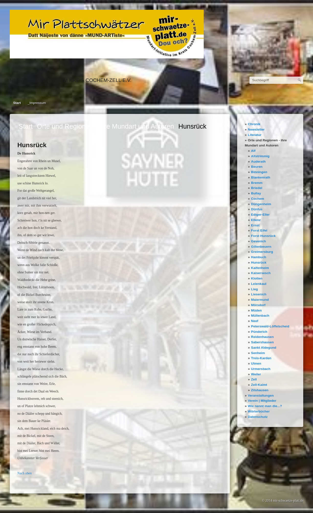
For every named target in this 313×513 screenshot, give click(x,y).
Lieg (254, 289)
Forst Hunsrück (263, 236)
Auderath (258, 161)
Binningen (259, 172)
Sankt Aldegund (263, 347)
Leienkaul (259, 284)
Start (17, 103)
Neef (254, 321)
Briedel (256, 188)
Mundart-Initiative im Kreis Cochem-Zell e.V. (70, 80)
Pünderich (259, 332)
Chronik (254, 124)
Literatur (254, 135)
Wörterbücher (259, 411)
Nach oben (24, 473)
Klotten (257, 278)
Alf (253, 151)
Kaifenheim (260, 268)
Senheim (258, 353)
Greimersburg (262, 252)
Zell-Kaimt (259, 385)
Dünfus (257, 209)
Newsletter (256, 129)
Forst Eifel (259, 230)
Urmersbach (260, 369)
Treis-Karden (261, 358)
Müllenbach (260, 315)
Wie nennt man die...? (265, 406)
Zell (254, 379)
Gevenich (258, 241)
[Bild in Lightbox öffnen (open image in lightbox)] (107, 34)
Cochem (257, 199)
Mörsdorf (258, 305)
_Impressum (37, 103)
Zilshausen (259, 390)
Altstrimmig (260, 156)
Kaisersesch (261, 273)
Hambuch (258, 257)
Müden (256, 310)
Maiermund (260, 299)
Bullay (256, 193)
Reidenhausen (262, 337)
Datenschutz (258, 417)
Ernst (255, 225)
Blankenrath (260, 177)
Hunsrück (259, 262)
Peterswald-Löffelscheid (270, 326)
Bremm (257, 183)
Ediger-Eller (260, 214)
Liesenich (259, 294)
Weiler (256, 374)
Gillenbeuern (261, 246)
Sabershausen (262, 342)
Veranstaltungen (261, 395)
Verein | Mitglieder (262, 400)
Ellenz (256, 220)
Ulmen (256, 363)
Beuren (257, 166)
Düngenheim (261, 204)
